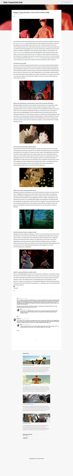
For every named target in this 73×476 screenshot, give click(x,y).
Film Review (16, 288)
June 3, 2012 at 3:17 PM (25, 318)
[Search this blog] (66, 2)
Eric (18, 298)
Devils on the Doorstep (36, 57)
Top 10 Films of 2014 (27, 423)
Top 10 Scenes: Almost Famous (28, 365)
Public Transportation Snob (13, 2)
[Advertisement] (36, 448)
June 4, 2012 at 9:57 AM (26, 324)
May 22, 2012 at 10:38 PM (26, 309)
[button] (14, 16)
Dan (21, 309)
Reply (18, 316)
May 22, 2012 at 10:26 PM (23, 298)
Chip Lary (19, 318)
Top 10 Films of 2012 (27, 384)
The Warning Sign (20, 52)
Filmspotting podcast (20, 43)
